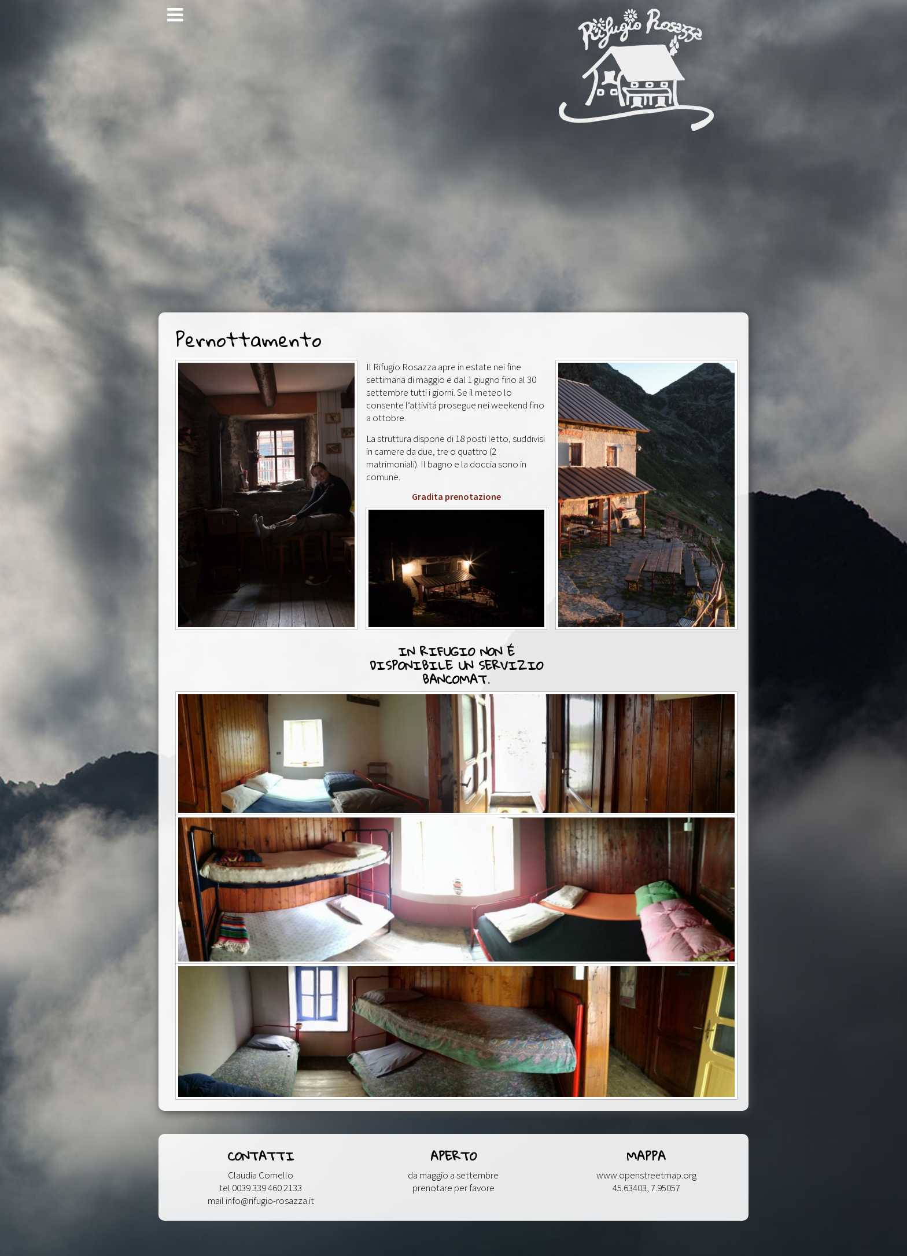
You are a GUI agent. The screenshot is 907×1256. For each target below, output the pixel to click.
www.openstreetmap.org (646, 1175)
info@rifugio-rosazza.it (270, 1200)
